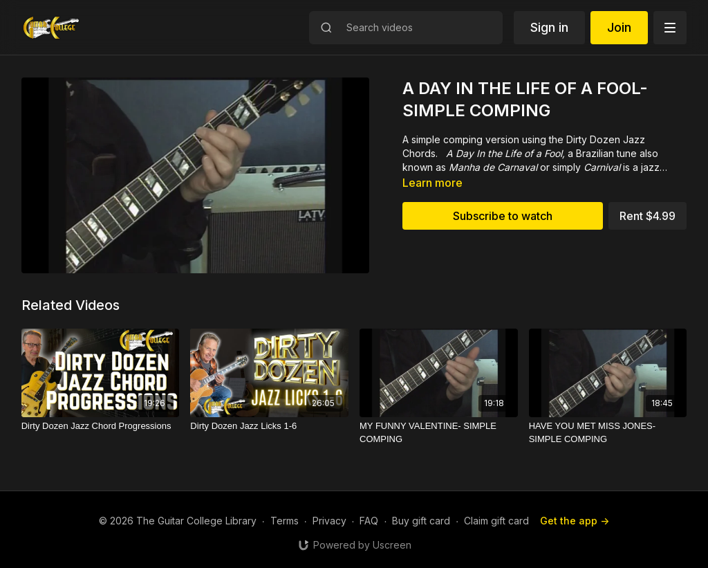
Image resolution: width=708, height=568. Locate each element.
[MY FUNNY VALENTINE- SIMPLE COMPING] (439, 432)
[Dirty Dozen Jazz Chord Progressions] (100, 426)
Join (619, 27)
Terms (284, 520)
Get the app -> (574, 520)
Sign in (549, 27)
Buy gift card (421, 520)
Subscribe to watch (502, 216)
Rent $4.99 (648, 216)
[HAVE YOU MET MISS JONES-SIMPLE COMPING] (608, 432)
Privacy (329, 520)
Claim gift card (496, 520)
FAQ (369, 520)
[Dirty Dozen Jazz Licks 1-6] (269, 426)
